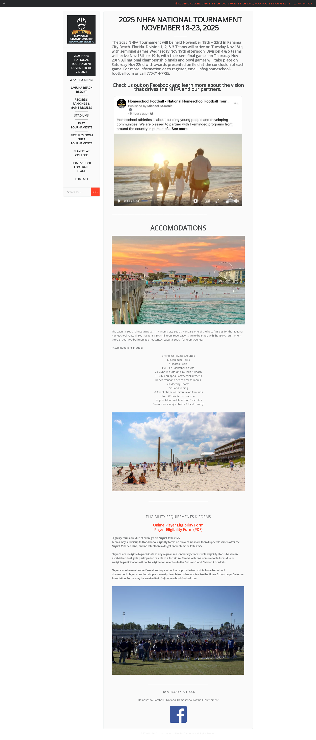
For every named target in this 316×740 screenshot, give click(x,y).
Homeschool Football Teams (81, 167)
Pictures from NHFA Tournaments (81, 139)
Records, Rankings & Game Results (81, 103)
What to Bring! (81, 80)
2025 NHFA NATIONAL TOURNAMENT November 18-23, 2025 (81, 64)
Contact (81, 179)
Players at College (81, 153)
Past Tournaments (81, 125)
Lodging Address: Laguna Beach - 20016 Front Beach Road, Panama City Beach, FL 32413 (234, 3)
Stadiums (81, 115)
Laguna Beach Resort (81, 90)
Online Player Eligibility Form (178, 525)
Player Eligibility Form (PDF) (178, 529)
